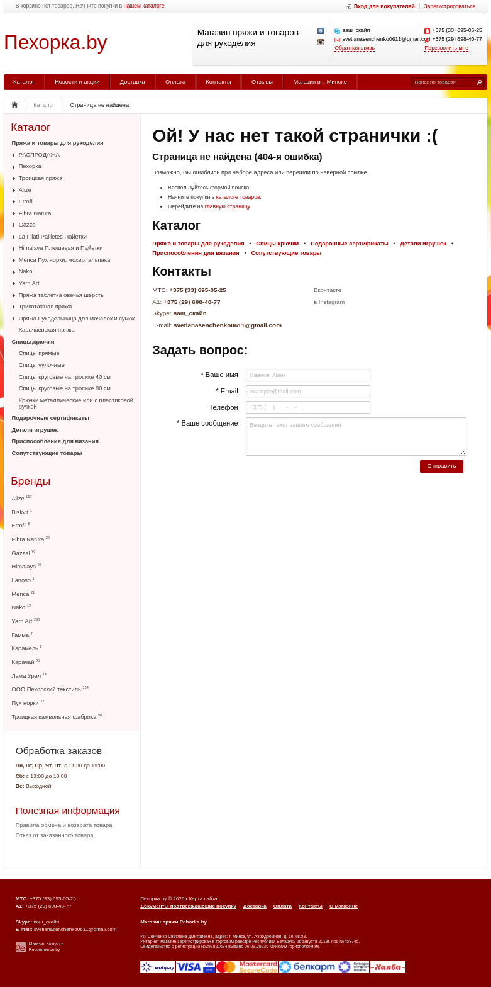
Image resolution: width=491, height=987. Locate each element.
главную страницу (227, 206)
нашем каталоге (144, 6)
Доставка (132, 82)
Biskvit (22, 512)
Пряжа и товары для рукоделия (58, 143)
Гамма (22, 634)
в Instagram (329, 302)
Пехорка (30, 166)
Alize (25, 190)
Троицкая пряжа (41, 178)
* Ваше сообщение (207, 423)
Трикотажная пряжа (45, 306)
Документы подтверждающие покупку (188, 906)
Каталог (24, 82)
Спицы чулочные (42, 365)
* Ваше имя (219, 374)
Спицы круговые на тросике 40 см (65, 377)
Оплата (175, 82)
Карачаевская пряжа (47, 330)
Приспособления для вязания (55, 441)
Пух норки (28, 702)
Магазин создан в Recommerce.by (46, 947)
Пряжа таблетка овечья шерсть (61, 295)
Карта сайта (203, 898)
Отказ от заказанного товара (55, 835)
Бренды (30, 481)
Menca (23, 593)
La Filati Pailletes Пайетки (53, 237)
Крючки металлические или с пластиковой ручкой (76, 403)
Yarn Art (29, 283)
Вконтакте (327, 290)
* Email (227, 391)
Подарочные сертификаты (50, 418)
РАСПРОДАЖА (39, 155)
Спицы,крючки (33, 342)
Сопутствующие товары (47, 453)
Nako (26, 271)
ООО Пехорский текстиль (50, 688)
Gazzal (28, 225)
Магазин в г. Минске (319, 82)
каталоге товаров (238, 197)
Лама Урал (29, 675)
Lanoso (23, 580)
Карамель (27, 648)
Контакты (218, 82)
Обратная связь (354, 48)
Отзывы (262, 82)
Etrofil (26, 201)
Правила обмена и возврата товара (64, 825)
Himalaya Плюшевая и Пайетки (61, 248)
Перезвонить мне (446, 48)
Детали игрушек (35, 430)
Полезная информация (68, 810)
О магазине (343, 906)
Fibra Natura (35, 213)
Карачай (26, 661)
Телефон (223, 407)
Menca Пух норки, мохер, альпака (65, 260)
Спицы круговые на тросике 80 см (65, 388)
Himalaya (27, 566)
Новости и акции (77, 82)
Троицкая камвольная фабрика (57, 716)
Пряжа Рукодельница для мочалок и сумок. (77, 318)
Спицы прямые (39, 353)
